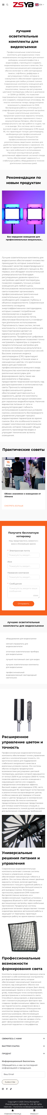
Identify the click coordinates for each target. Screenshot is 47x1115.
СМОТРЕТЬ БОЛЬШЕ (13, 506)
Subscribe (10, 1082)
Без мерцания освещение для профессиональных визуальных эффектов (23, 238)
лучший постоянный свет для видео (23, 659)
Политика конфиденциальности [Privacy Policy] (28, 1107)
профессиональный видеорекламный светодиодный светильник (21, 675)
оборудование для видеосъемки (21, 638)
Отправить (23, 603)
